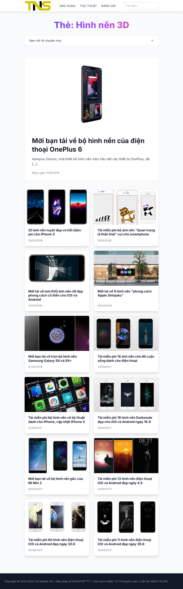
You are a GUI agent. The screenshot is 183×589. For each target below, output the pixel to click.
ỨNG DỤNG (67, 6)
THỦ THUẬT (88, 6)
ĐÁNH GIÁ (108, 6)
